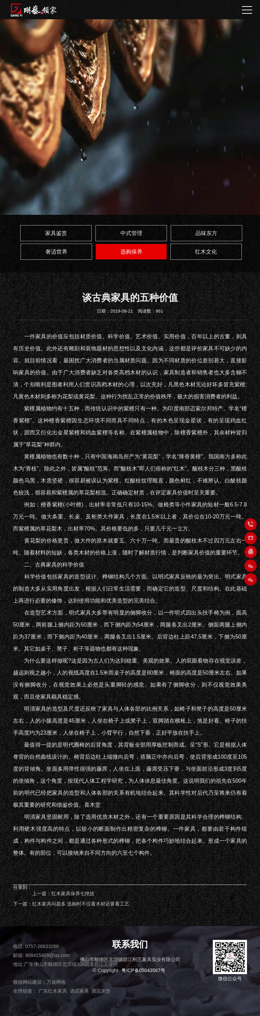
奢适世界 (56, 252)
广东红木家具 (52, 991)
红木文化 (206, 252)
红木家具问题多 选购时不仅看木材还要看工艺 (80, 904)
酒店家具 (79, 991)
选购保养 (131, 252)
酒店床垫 (100, 991)
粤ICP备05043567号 (143, 970)
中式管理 (131, 233)
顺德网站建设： (30, 982)
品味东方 (206, 233)
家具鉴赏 (56, 233)
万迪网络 (56, 982)
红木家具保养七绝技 (72, 893)
